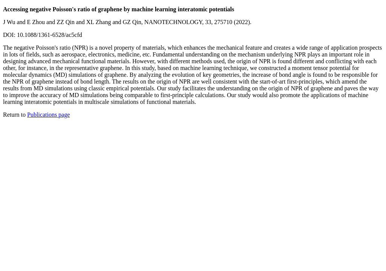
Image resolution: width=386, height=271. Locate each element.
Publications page (48, 114)
